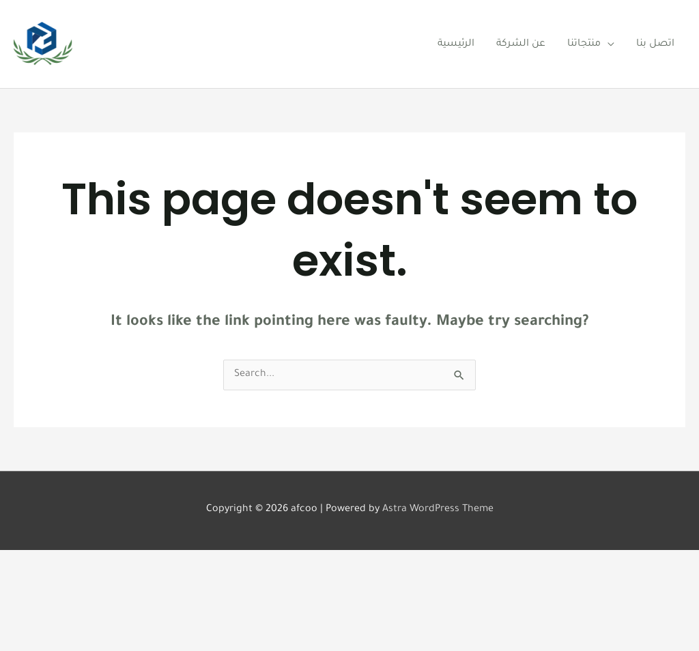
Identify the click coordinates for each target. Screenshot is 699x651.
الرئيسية (456, 44)
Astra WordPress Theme (438, 509)
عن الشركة (520, 44)
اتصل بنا (655, 44)
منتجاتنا (584, 44)
